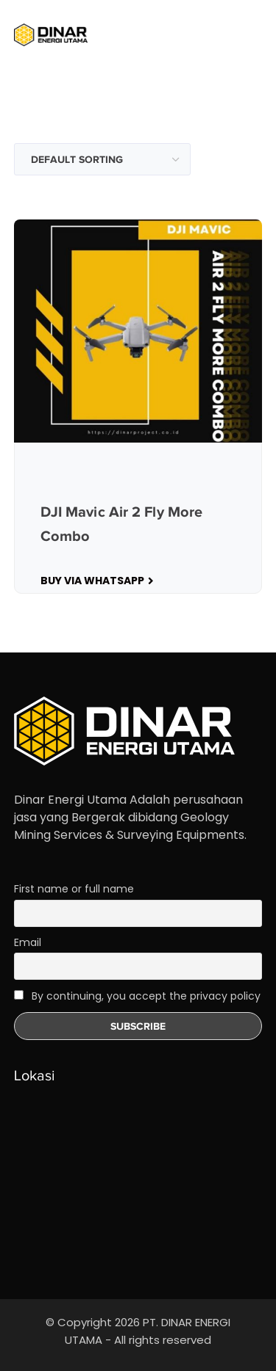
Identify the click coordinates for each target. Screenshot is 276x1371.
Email (27, 942)
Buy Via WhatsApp (92, 580)
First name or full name (74, 888)
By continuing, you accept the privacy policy (137, 996)
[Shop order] (102, 159)
